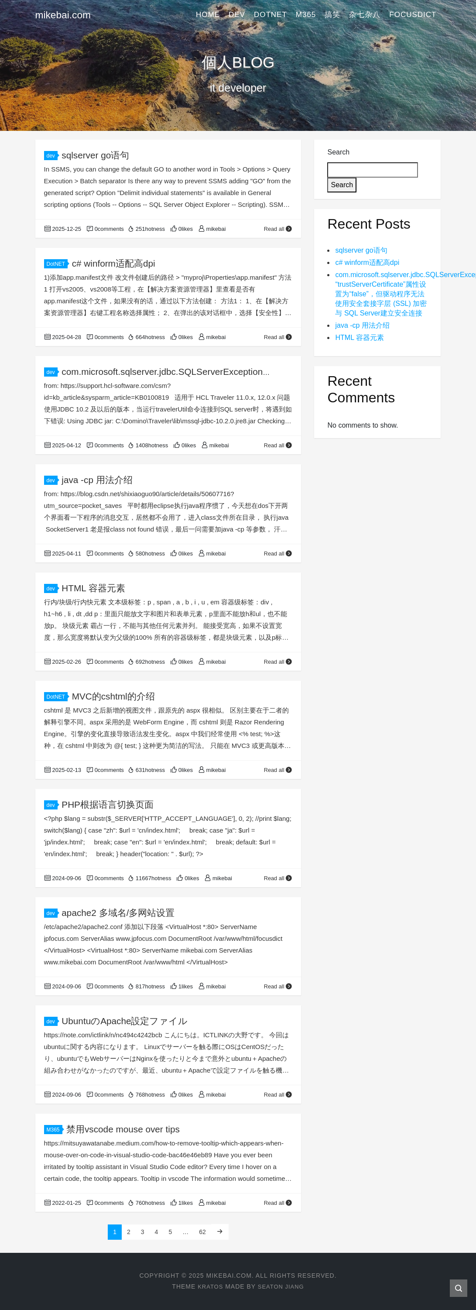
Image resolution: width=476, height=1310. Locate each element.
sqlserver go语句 (96, 155)
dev (237, 15)
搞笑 (332, 15)
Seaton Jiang (281, 1286)
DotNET (270, 15)
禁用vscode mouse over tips (123, 1129)
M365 (306, 15)
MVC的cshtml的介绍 (113, 696)
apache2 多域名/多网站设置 (118, 913)
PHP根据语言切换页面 (108, 804)
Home (208, 15)
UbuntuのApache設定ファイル (125, 1021)
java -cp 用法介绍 (97, 480)
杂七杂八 (364, 15)
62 (202, 1231)
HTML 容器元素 (93, 588)
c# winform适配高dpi (114, 263)
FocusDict (412, 15)
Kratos (208, 1286)
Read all (278, 229)
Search (338, 152)
